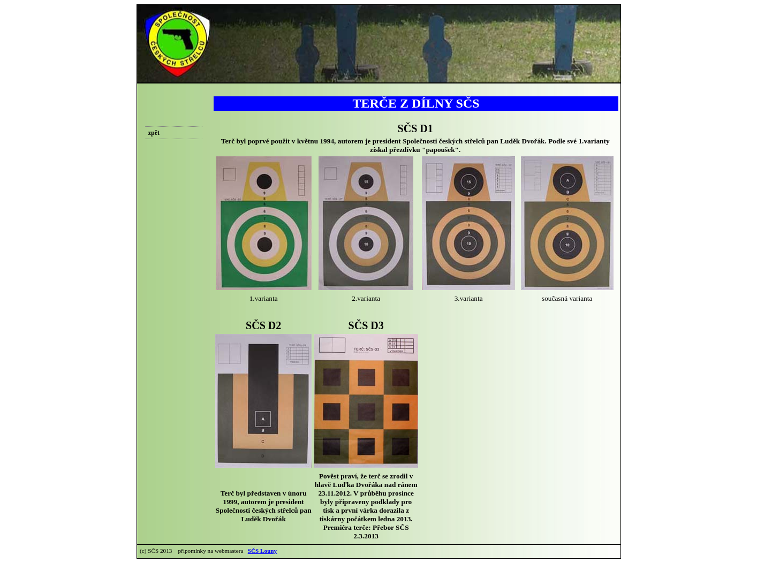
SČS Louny (262, 550)
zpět (154, 132)
